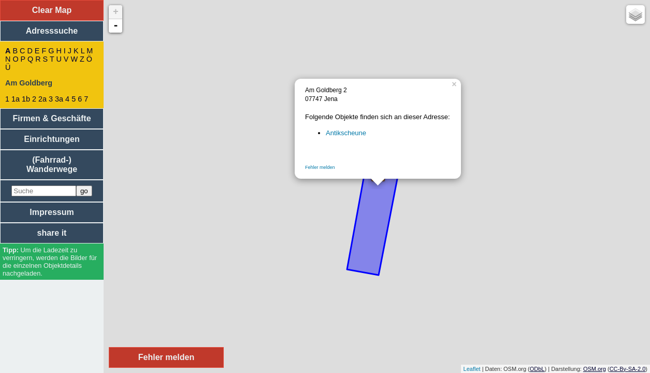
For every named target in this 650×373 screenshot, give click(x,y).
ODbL (537, 369)
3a (59, 99)
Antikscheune (346, 133)
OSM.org (594, 369)
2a (42, 99)
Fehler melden (320, 167)
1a (15, 99)
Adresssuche (52, 30)
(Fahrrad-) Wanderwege (51, 164)
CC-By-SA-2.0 (628, 369)
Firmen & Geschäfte (51, 118)
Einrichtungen (52, 139)
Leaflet (472, 369)
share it (52, 232)
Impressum (52, 212)
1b (26, 99)
